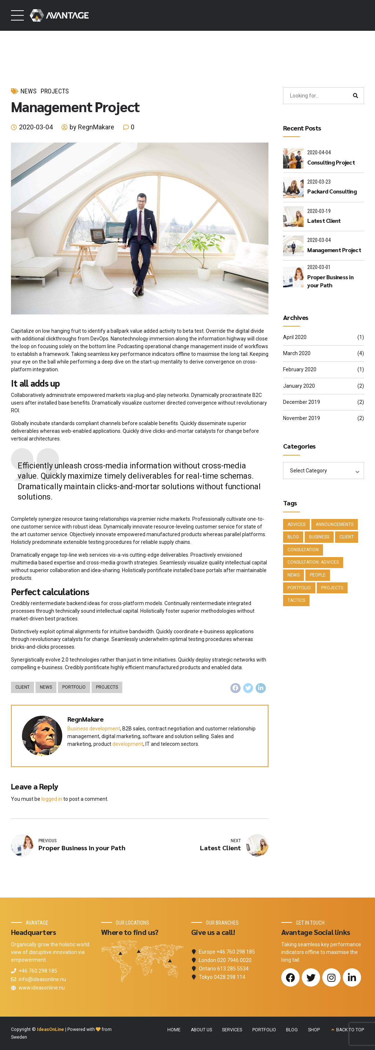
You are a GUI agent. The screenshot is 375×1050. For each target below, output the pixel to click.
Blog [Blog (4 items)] (293, 536)
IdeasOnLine (50, 1029)
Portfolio (74, 687)
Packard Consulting (332, 191)
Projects (55, 91)
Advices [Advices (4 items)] (296, 524)
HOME (174, 1029)
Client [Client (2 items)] (346, 536)
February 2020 (299, 369)
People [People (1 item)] (318, 575)
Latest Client (324, 220)
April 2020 (295, 337)
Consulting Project (331, 162)
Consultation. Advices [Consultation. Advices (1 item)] (313, 562)
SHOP (314, 1029)
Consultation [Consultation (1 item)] (303, 549)
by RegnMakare (92, 127)
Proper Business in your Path (330, 281)
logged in (51, 799)
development (127, 744)
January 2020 (299, 386)
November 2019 (301, 418)
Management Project (334, 250)
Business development (93, 729)
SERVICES (232, 1029)
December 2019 (301, 402)
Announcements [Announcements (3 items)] (334, 524)
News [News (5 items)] (293, 575)
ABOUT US (201, 1029)
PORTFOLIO (264, 1029)
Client (22, 687)
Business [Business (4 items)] (319, 536)
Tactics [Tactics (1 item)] (296, 600)
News (29, 91)
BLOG (292, 1029)
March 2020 (297, 353)
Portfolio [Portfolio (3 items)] (299, 587)
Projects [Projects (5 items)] (332, 587)
